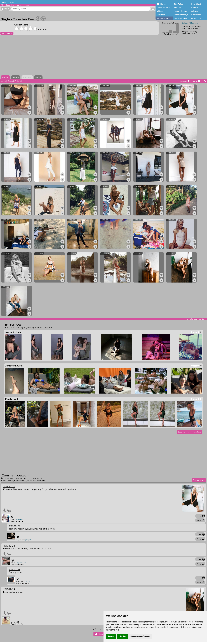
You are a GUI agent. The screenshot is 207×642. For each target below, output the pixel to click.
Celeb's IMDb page (190, 23)
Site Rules (178, 4)
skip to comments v (196, 319)
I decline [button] (122, 636)
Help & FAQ (196, 4)
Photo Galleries (163, 7)
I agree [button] (111, 636)
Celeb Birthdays (181, 14)
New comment (198, 480)
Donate (194, 7)
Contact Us (196, 18)
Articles (177, 7)
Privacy (194, 11)
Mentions (161, 14)
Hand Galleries (180, 18)
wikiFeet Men (162, 18)
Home (163, 4)
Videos (160, 11)
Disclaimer (196, 14)
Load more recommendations (189, 432)
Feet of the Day (180, 11)
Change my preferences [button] (140, 636)
